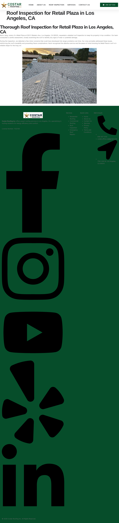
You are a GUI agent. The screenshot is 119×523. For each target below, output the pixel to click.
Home (31, 5)
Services (71, 5)
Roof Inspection (56, 5)
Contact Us (84, 5)
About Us (41, 5)
